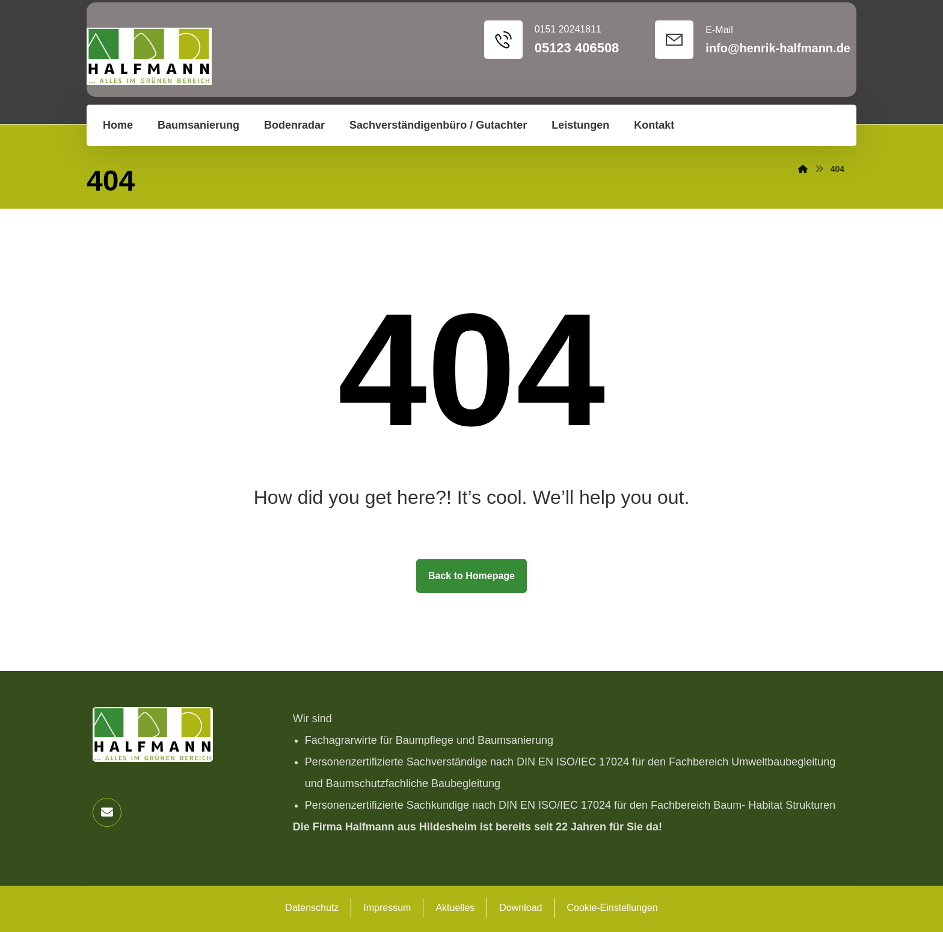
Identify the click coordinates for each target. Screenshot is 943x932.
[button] (107, 812)
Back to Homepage (471, 576)
